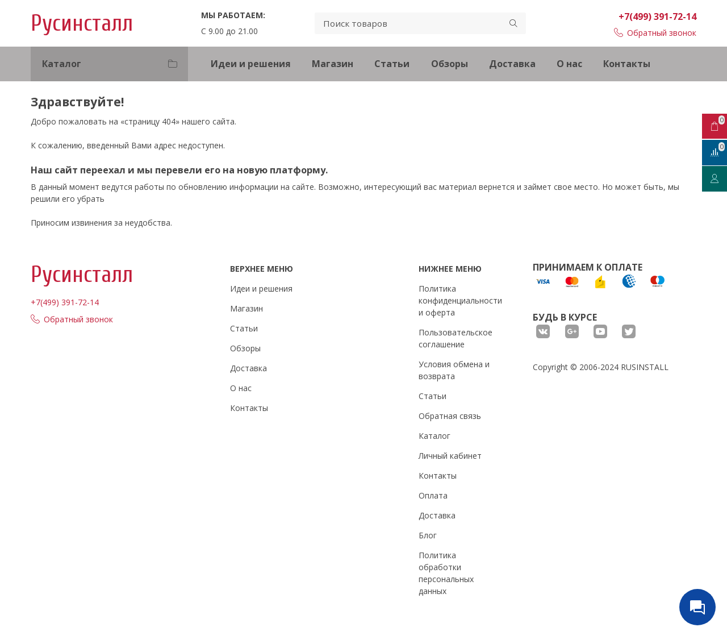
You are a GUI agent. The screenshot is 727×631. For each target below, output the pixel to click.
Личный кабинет (450, 455)
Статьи (392, 63)
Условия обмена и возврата (454, 370)
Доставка (512, 63)
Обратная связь (450, 415)
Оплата (433, 495)
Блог (428, 535)
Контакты (626, 63)
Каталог (434, 435)
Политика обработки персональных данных (446, 573)
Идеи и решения (251, 63)
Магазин (332, 63)
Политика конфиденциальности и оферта (460, 300)
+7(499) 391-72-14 (657, 16)
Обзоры (449, 63)
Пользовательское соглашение (455, 338)
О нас (569, 63)
